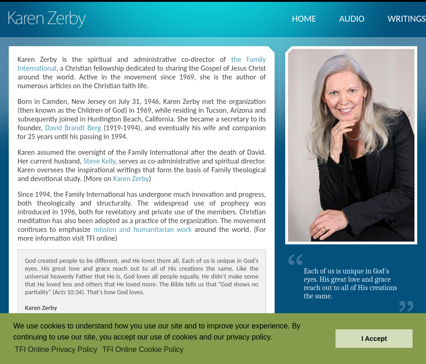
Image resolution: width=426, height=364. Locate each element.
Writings (407, 18)
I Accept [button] (374, 338)
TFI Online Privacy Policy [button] (56, 349)
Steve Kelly (99, 161)
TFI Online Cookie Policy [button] (143, 349)
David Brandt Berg (73, 127)
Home (304, 18)
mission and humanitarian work (143, 229)
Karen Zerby (131, 178)
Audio (352, 18)
